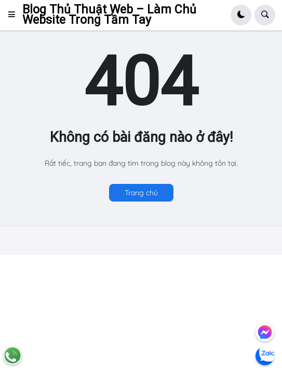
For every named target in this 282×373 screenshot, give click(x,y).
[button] (15, 15)
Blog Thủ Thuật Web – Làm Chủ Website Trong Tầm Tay (109, 15)
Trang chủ (141, 192)
